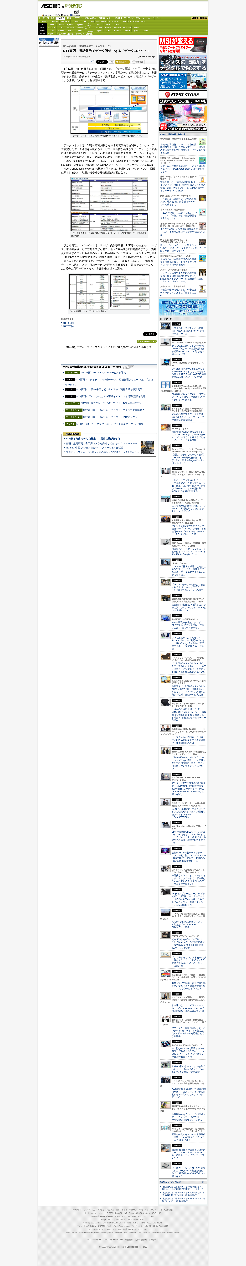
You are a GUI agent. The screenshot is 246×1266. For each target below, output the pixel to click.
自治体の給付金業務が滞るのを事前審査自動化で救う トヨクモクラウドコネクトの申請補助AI (178, 262)
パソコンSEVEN (89, 24)
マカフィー (52, 34)
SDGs (124, 21)
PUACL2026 (140, 21)
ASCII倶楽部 (199, 18)
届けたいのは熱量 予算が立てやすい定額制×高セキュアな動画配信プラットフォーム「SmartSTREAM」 (188, 812)
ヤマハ (136, 31)
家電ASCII (65, 21)
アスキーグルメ (77, 21)
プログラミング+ (114, 21)
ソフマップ (80, 34)
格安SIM (55, 21)
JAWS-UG (103, 1216)
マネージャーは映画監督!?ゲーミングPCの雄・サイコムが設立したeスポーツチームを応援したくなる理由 (188, 1032)
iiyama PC (118, 1213)
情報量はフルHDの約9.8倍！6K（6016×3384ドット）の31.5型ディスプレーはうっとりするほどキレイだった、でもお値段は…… (188, 436)
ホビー (110, 18)
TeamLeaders (101, 21)
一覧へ (202, 1182)
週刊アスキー (89, 21)
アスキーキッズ (44, 21)
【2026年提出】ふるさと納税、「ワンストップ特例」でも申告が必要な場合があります (178, 215)
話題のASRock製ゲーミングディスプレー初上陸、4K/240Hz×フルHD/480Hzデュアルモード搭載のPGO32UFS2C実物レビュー (189, 856)
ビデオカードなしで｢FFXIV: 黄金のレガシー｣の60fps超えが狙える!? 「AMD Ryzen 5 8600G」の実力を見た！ (188, 1172)
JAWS (52, 31)
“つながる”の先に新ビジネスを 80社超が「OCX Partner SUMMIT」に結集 (188, 924)
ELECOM (51, 28)
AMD (61, 28)
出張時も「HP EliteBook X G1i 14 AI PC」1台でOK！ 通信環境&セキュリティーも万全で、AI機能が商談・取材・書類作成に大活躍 (189, 690)
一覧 (111, 62)
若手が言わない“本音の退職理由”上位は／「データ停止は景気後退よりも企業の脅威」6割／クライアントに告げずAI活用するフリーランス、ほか (182, 186)
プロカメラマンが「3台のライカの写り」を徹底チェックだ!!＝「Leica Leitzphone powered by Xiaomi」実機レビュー (129, 452)
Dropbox (99, 31)
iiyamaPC (70, 25)
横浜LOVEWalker (100, 1232)
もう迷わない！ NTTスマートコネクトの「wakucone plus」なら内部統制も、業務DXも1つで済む (188, 1008)
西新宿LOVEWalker (115, 1232)
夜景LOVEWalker (130, 1232)
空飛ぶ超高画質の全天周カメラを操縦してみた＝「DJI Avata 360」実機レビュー (110, 443)
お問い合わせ (141, 1239)
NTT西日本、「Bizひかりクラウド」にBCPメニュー (111, 417)
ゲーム (158, 18)
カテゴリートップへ (147, 341)
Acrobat (61, 31)
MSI (98, 25)
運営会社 (129, 1239)
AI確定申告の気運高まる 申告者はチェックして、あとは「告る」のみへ (178, 292)
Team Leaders (124, 1226)
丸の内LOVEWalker (159, 1232)
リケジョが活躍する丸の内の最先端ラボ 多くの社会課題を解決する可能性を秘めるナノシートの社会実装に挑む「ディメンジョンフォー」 (181, 277)
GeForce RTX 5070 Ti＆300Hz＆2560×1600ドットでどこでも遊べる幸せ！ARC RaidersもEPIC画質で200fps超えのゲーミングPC (189, 372)
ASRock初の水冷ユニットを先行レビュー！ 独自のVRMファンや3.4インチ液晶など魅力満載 (188, 1069)
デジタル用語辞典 (119, 1229)
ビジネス (72, 5)
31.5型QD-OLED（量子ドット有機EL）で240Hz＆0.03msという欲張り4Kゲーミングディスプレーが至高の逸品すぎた (189, 1052)
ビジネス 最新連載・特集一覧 (173, 134)
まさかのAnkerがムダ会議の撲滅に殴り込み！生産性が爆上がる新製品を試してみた (182, 232)
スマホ (138, 18)
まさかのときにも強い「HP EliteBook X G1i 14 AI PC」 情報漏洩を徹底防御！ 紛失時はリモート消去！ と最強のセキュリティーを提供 (189, 715)
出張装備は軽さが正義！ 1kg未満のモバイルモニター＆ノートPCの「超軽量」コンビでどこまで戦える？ (188, 1153)
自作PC (118, 18)
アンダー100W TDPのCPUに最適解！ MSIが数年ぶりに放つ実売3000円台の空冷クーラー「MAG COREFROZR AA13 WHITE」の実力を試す (188, 789)
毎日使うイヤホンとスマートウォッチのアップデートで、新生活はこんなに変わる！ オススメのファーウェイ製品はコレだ (189, 879)
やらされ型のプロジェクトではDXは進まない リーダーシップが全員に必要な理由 (188, 417)
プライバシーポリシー (113, 1239)
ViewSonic (127, 28)
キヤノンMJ (61, 34)
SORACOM (113, 1223)
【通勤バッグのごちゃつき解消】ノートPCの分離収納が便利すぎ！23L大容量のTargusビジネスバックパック (188, 458)
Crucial (108, 28)
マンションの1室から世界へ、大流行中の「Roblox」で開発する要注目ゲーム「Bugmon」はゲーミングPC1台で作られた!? (189, 530)
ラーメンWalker (71, 1232)
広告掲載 (153, 1239)
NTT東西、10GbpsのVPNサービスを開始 (103, 372)
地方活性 (131, 21)
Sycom (80, 25)
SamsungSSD (87, 27)
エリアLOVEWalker (86, 1232)
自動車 (102, 18)
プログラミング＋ (137, 1226)
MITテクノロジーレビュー (147, 1229)
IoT (52, 18)
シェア (91, 61)
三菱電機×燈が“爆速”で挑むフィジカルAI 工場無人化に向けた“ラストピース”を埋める (189, 508)
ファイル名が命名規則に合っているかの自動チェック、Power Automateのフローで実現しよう (182, 169)
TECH (69, 18)
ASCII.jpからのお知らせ (170, 1182)
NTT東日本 (68, 323)
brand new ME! (138, 1220)
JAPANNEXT (70, 34)
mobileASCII (131, 1229)
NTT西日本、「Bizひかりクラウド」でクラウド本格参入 (114, 410)
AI (48, 18)
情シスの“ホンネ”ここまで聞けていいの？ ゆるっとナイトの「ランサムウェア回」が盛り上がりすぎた (183, 248)
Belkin (136, 28)
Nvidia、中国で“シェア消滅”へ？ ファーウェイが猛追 (94, 447)
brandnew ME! (89, 34)
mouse (61, 25)
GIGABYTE (80, 28)
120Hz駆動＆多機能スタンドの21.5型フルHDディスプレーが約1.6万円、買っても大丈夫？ (188, 625)
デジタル (79, 18)
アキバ (131, 18)
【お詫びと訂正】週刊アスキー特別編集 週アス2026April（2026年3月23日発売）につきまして (182, 1188)
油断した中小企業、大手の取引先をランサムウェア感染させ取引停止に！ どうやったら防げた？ (188, 985)
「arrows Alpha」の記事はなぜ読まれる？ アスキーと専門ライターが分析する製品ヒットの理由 (188, 587)
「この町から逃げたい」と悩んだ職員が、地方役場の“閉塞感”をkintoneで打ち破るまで (178, 202)
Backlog (117, 31)
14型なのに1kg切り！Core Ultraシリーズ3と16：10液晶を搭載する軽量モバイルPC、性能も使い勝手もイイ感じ (188, 349)
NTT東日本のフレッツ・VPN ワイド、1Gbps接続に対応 (111, 403)
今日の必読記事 (94, 1229)
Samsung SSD (88, 1223)
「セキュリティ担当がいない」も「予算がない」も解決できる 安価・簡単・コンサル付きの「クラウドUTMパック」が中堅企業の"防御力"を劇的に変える (188, 485)
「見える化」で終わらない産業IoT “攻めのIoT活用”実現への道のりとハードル (188, 331)
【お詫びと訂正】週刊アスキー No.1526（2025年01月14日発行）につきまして (183, 1199)
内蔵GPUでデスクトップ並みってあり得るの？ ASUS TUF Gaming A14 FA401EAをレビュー (189, 551)
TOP (74, 1210)
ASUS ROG (70, 28)
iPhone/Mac (90, 18)
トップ (42, 18)
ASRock (99, 28)
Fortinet (127, 31)
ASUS (108, 25)
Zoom (145, 31)
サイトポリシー (94, 1239)
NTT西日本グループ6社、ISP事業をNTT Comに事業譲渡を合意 (110, 396)
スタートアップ (148, 18)
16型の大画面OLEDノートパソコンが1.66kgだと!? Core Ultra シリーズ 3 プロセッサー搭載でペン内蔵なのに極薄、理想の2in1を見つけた (189, 837)
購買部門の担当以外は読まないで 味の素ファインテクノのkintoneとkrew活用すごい (190, 607)
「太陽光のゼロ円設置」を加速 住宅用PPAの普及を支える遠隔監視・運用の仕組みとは (188, 740)
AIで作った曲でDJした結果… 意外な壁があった (93, 438)
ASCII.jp (50, 6)
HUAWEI (117, 28)
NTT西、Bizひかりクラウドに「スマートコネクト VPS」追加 (109, 423)
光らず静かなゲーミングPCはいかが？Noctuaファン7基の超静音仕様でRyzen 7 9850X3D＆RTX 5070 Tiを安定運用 (188, 943)
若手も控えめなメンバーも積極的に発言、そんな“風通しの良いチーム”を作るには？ (188, 1137)
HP (117, 25)
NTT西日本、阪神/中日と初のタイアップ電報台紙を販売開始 (109, 389)
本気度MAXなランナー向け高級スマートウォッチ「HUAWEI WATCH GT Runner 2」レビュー (189, 1117)
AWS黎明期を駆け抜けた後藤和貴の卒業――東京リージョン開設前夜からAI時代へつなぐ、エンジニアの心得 (189, 1093)
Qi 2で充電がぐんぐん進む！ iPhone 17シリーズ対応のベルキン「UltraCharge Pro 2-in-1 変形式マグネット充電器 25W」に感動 (188, 643)
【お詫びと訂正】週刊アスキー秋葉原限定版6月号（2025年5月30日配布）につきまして (183, 1193)
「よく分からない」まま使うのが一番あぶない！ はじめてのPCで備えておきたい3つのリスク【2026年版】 (189, 961)
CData (108, 31)
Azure (80, 31)
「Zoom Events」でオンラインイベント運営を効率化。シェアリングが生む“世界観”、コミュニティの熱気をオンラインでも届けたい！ (188, 763)
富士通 (52, 25)
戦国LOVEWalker (173, 1232)
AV (125, 18)
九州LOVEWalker (144, 1232)
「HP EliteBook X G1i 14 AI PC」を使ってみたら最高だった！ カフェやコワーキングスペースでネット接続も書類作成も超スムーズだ (189, 667)
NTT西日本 (68, 326)
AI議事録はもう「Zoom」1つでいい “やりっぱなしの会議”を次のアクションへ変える (189, 397)
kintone (71, 31)
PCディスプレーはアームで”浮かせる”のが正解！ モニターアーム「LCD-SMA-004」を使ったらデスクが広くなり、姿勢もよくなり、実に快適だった (188, 899)
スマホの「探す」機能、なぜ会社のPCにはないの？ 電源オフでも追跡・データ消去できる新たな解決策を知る (189, 570)
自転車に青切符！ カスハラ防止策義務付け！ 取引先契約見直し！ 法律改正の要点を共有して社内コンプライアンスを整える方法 (182, 148)
